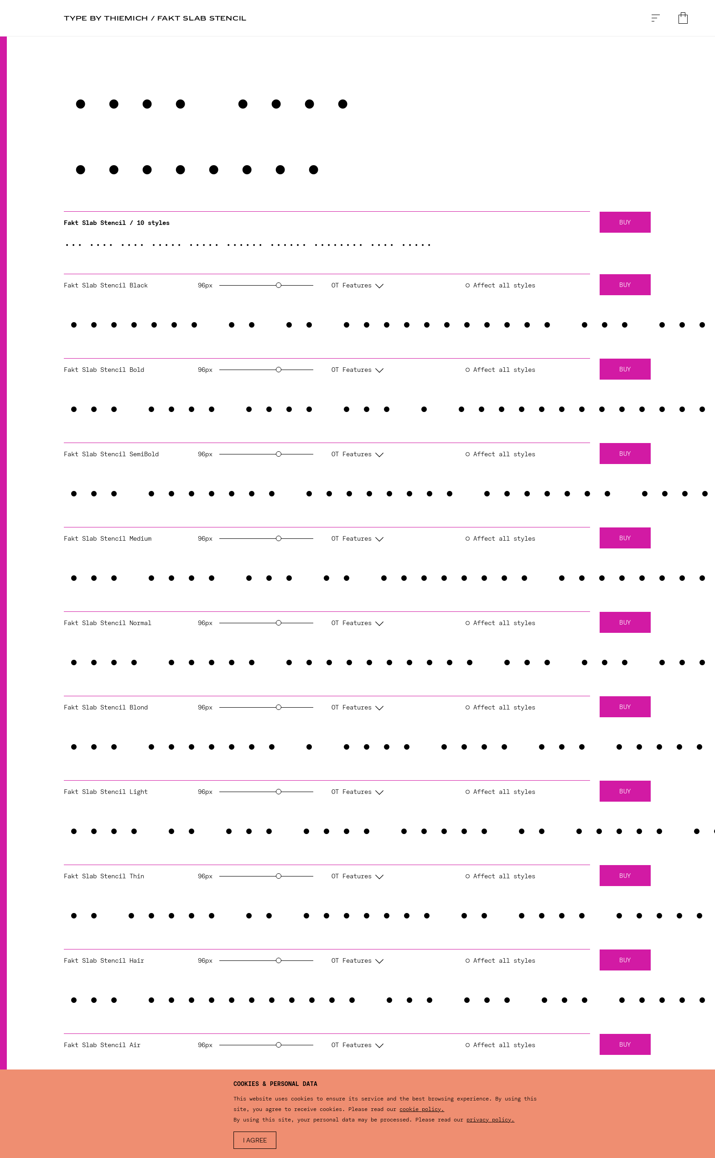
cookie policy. (421, 1109)
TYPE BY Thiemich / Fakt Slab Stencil (155, 18)
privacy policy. (490, 1119)
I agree (255, 1141)
